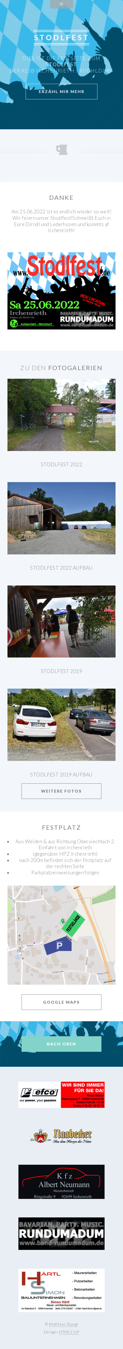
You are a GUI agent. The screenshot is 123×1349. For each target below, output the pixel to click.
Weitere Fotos (61, 791)
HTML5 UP (69, 1331)
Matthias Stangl (63, 1324)
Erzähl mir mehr (61, 91)
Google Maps (61, 1002)
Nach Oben (61, 1043)
